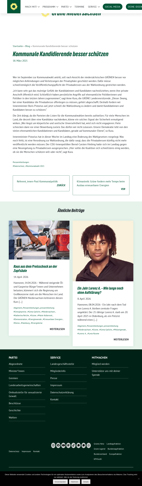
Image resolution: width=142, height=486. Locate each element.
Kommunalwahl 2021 (35, 162)
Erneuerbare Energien (53, 315)
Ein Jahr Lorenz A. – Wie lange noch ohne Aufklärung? (100, 286)
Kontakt (54, 395)
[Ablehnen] (138, 478)
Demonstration (21, 315)
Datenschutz (19, 162)
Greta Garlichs (34, 307)
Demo (17, 319)
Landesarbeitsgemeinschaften (25, 381)
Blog (27, 41)
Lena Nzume (94, 329)
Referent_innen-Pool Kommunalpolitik (41, 179)
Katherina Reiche (22, 311)
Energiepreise (20, 307)
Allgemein (18, 303)
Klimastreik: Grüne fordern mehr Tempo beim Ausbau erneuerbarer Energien (101, 181)
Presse (53, 374)
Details (86, 482)
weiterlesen (57, 325)
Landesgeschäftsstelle (62, 359)
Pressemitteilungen (21, 158)
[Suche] (125, 2)
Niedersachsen (49, 307)
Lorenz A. (82, 329)
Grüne (33, 311)
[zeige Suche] (128, 2)
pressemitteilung (47, 303)
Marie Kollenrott (45, 311)
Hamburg (26, 319)
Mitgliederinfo (57, 366)
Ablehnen (74, 482)
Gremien (13, 374)
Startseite (18, 41)
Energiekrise (37, 319)
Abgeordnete (15, 359)
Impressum (56, 381)
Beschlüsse (15, 399)
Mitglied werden (100, 359)
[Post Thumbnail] (39, 235)
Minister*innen (16, 366)
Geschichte (15, 406)
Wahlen (13, 413)
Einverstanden (60, 482)
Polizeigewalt (120, 325)
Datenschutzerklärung (62, 388)
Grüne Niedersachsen (76, 13)
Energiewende (35, 315)
